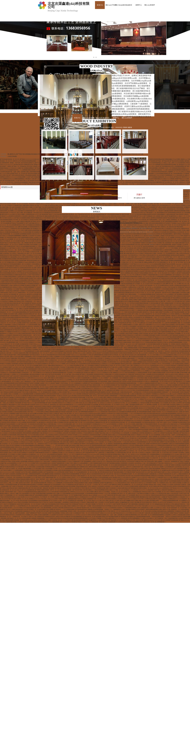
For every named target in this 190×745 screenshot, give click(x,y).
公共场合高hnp (98, 456)
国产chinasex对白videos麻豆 (97, 459)
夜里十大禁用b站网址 (144, 209)
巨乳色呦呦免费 (18, 511)
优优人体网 (47, 378)
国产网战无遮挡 (178, 226)
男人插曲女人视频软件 (162, 498)
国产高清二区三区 (183, 385)
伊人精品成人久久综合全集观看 (43, 390)
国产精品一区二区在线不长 (137, 285)
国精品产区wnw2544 (145, 399)
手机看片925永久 (86, 349)
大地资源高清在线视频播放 (21, 182)
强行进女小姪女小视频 (154, 333)
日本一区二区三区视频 (23, 251)
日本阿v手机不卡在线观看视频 (151, 450)
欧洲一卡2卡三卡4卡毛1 (22, 342)
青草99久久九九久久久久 (36, 378)
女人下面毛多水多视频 (143, 402)
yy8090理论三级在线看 (57, 507)
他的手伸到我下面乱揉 (119, 504)
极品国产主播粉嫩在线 (150, 474)
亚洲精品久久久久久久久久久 (141, 365)
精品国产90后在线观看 (103, 353)
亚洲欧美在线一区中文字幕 (133, 506)
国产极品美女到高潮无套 (19, 330)
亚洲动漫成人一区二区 (119, 328)
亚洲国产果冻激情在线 (152, 443)
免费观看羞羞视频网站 (35, 474)
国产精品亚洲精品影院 (41, 408)
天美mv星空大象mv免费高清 (67, 442)
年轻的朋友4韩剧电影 (91, 458)
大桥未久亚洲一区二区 (158, 452)
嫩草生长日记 (102, 463)
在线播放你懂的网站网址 (79, 458)
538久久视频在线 (74, 347)
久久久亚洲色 (32, 346)
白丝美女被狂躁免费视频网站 (168, 413)
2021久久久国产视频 (16, 390)
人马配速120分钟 (163, 235)
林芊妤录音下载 (113, 218)
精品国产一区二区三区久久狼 (54, 447)
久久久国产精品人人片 (91, 442)
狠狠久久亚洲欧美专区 (51, 360)
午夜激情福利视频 (71, 466)
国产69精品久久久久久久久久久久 (140, 406)
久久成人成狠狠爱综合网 (55, 495)
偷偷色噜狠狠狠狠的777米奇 (91, 218)
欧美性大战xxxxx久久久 (68, 370)
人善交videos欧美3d (169, 374)
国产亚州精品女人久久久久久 (62, 347)
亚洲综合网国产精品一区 (23, 434)
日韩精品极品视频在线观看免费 (127, 395)
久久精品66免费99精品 (122, 488)
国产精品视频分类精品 (100, 516)
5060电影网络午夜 (95, 399)
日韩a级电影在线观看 (30, 175)
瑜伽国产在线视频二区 (178, 244)
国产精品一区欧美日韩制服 (160, 328)
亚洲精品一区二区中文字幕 (144, 276)
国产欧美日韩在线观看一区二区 (57, 374)
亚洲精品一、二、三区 (51, 445)
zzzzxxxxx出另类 (73, 436)
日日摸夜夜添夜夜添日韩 (111, 383)
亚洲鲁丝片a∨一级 (77, 203)
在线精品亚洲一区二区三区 (9, 490)
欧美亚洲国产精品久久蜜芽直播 (74, 351)
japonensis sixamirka (24, 319)
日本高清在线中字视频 (132, 461)
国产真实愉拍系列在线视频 (175, 456)
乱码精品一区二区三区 (148, 488)
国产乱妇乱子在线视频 (33, 383)
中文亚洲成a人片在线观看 (129, 367)
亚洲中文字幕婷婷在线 (152, 278)
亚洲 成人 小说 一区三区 (155, 273)
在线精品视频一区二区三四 (88, 216)
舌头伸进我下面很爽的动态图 (97, 488)
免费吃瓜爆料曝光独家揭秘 (140, 459)
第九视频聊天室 (126, 484)
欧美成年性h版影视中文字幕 (139, 381)
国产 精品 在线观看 (24, 303)
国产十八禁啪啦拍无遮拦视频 (128, 337)
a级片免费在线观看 (152, 219)
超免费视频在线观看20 (26, 234)
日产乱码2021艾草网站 (180, 205)
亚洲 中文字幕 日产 (183, 438)
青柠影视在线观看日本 (153, 251)
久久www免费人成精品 (18, 221)
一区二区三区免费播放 (131, 402)
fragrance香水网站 (72, 395)
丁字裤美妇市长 (13, 228)
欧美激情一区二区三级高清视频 (135, 474)
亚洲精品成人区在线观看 (157, 475)
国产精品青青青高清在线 (33, 312)
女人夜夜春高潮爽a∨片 (168, 250)
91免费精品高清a (131, 287)
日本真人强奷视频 (134, 502)
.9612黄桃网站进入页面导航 (137, 433)
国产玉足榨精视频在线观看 (173, 481)
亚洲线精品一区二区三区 (180, 321)
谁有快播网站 (35, 264)
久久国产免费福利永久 (108, 386)
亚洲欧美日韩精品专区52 (128, 335)
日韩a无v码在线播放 (22, 502)
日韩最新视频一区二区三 (11, 495)
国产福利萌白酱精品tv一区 (158, 340)
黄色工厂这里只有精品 (159, 305)
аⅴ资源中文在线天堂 (97, 461)
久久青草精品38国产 (60, 466)
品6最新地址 (32, 454)
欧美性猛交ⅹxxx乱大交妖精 (182, 459)
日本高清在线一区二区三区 (142, 308)
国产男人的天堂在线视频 (62, 440)
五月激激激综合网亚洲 (40, 394)
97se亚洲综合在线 (161, 493)
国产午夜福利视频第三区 (14, 315)
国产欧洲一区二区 (114, 324)
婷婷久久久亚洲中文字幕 (141, 468)
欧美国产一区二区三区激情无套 (10, 319)
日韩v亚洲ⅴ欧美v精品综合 (26, 326)
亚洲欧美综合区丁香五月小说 (14, 246)
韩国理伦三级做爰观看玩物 (115, 443)
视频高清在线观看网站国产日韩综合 (46, 418)
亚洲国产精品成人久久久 (6, 250)
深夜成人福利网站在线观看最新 (154, 218)
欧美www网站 (44, 427)
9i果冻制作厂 (185, 456)
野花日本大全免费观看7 (31, 450)
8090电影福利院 (24, 344)
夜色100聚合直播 (179, 280)
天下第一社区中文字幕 (137, 520)
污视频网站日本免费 (57, 452)
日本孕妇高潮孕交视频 (124, 434)
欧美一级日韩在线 (108, 408)
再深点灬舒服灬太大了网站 (11, 482)
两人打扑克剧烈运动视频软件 (40, 363)
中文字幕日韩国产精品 (183, 378)
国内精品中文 (19, 349)
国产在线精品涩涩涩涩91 (48, 516)
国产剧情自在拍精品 (184, 248)
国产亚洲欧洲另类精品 (9, 466)
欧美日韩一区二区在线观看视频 (92, 481)
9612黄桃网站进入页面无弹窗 (169, 429)
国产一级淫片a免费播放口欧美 (125, 273)
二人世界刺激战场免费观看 (145, 360)
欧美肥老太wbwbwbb (39, 274)
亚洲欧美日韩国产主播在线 (32, 257)
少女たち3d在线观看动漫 (134, 491)
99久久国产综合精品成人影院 (168, 306)
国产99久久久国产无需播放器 (144, 216)
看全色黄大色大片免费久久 (169, 273)
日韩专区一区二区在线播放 (58, 420)
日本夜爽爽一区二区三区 (181, 333)
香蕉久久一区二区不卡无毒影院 (72, 454)
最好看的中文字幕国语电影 (25, 210)
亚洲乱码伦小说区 (42, 369)
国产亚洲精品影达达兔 (27, 164)
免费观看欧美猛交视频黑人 (130, 443)
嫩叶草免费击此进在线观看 (136, 356)
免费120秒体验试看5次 (153, 470)
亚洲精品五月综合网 (180, 511)
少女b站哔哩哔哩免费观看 (142, 390)
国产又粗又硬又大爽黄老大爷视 (142, 298)
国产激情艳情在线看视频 (56, 372)
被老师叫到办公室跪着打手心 (65, 450)
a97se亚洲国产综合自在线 (122, 498)
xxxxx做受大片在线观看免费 (81, 378)
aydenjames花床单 (32, 520)
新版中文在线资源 (110, 488)
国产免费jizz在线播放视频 (12, 426)
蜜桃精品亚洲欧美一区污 (27, 321)
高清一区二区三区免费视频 (153, 434)
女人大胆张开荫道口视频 (140, 378)
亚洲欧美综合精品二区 (74, 216)
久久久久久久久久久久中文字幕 (109, 481)
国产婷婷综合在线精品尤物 (135, 269)
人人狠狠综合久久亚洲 (70, 417)
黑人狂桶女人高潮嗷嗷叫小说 (55, 356)
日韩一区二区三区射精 (118, 427)
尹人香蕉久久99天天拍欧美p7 (55, 353)
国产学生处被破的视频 (44, 450)
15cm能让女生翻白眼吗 (136, 394)
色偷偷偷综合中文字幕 (29, 511)
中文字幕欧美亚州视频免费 (172, 338)
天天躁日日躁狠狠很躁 (85, 415)
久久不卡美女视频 (36, 468)
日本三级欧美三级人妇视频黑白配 (35, 330)
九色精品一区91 (44, 383)
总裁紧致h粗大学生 (181, 367)
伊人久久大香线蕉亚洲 (101, 411)
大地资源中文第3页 (182, 271)
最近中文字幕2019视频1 (18, 214)
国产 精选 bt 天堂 (61, 413)
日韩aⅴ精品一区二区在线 (171, 317)
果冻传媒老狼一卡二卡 (45, 385)
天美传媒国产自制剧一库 (152, 482)
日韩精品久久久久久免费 (176, 267)
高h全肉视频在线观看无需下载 (164, 173)
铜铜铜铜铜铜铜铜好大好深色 (160, 440)
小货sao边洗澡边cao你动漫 (84, 511)
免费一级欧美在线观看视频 (125, 283)
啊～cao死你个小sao (169, 301)
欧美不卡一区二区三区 (153, 346)
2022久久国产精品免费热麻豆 (26, 367)
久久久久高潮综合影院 (51, 518)
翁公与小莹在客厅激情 (82, 392)
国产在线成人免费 (60, 218)
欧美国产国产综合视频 (115, 314)
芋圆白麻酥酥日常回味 (151, 401)
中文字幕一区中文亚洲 (83, 422)
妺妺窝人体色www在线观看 (11, 394)
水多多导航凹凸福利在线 (23, 504)
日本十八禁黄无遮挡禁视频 (104, 479)
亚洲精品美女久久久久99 (175, 498)
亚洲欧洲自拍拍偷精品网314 (12, 232)
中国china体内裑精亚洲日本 (66, 404)
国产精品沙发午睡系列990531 (181, 177)
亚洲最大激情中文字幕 (164, 509)
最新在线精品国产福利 (173, 214)
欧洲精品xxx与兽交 (100, 376)
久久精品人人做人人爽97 (168, 162)
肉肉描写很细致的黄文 (172, 420)
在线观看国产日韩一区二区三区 (95, 498)
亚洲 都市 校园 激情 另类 (165, 386)
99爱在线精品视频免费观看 (155, 223)
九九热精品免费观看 (43, 486)
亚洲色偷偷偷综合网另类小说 (175, 212)
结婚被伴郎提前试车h (151, 267)
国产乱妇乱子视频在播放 (10, 358)
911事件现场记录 (39, 216)
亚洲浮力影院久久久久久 (138, 342)
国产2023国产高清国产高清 (7, 379)
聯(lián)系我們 (149, 5)
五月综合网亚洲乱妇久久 (87, 388)
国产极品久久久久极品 (82, 522)
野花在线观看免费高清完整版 (168, 164)
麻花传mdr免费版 (56, 458)
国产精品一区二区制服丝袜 (19, 166)
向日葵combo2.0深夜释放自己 (157, 390)
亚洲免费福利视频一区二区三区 (61, 449)
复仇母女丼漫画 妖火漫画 (155, 248)
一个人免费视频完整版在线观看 (27, 170)
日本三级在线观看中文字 (25, 493)
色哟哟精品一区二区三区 (177, 219)
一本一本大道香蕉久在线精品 (136, 386)
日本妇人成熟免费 (33, 458)
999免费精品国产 (12, 251)
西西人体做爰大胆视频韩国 (128, 376)
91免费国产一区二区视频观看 (111, 378)
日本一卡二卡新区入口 (171, 340)
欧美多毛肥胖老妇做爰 (21, 383)
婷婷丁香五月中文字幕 (49, 415)
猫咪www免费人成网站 (183, 308)
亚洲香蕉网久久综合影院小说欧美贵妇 (24, 216)
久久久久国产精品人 (36, 477)
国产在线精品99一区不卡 (179, 274)
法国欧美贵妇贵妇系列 (126, 392)
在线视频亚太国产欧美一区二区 (119, 493)
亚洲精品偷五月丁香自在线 (156, 463)
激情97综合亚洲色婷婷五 (56, 459)
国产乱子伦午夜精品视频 (159, 262)
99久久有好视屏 (77, 394)
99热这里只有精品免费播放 (141, 273)
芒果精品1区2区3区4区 (167, 426)
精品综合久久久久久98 (156, 184)
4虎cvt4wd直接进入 (27, 264)
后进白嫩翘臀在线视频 (47, 474)
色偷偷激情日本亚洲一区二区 (146, 504)
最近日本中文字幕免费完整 (43, 212)
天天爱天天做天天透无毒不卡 (96, 358)
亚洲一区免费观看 (95, 356)
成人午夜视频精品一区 (9, 289)
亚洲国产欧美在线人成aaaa (139, 426)
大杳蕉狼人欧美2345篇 (66, 513)
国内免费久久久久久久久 (36, 415)
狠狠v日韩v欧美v (67, 353)
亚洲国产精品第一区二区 (99, 390)
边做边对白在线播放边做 (92, 427)
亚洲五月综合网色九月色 (172, 410)
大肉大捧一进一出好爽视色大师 (81, 399)
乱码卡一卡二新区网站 (146, 404)
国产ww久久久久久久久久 (128, 431)
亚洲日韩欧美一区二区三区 (13, 518)
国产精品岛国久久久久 (147, 418)
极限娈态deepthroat (148, 520)
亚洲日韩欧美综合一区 (92, 470)
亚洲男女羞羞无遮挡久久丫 (85, 436)
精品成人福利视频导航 (127, 459)
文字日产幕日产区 (9, 498)
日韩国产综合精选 (143, 333)
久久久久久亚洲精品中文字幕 (104, 372)
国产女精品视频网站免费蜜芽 (40, 495)
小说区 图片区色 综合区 (127, 354)
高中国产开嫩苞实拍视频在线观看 (157, 372)
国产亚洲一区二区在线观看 (117, 333)
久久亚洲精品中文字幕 (49, 481)
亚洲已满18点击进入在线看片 (118, 216)
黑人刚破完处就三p (173, 424)
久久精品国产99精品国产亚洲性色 (72, 447)
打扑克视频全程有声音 (12, 170)
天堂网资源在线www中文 (32, 214)
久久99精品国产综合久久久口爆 (163, 477)
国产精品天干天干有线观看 (179, 386)
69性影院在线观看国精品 (39, 447)
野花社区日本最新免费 (118, 292)
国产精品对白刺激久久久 (109, 406)
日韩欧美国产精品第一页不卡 (22, 379)
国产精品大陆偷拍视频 (171, 378)
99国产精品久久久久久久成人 (114, 326)
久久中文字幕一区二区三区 (14, 365)
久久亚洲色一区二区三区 (123, 424)
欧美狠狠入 (22, 298)
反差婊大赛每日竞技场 (134, 266)
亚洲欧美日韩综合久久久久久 (179, 282)
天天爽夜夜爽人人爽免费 (143, 260)
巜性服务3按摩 (162, 481)
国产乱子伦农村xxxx (54, 500)
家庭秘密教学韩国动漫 (101, 447)
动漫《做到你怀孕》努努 (158, 292)
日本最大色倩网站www (130, 479)
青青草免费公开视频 (26, 207)
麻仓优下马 (101, 383)
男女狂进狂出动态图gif (151, 511)
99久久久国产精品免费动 (122, 362)
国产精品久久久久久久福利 (176, 235)
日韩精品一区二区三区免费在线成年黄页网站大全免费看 (92, 362)
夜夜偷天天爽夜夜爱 (95, 422)
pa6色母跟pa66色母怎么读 (54, 434)
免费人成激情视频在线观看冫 (34, 171)
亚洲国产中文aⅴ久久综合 (138, 477)
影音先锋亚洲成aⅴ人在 (173, 232)
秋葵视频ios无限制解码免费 (32, 436)
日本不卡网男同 (170, 491)
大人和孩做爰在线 (164, 180)
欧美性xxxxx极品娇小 (145, 452)
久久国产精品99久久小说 (124, 445)
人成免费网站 (65, 502)
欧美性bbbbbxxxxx (70, 514)
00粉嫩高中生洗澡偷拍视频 (27, 290)
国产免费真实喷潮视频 (165, 331)
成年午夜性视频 (7, 221)
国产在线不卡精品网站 (51, 402)
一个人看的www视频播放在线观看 (146, 383)
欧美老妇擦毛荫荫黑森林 (42, 522)
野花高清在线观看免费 (158, 374)
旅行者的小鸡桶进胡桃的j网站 (20, 488)
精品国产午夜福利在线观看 (171, 379)
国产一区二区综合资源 (42, 285)
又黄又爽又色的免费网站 (119, 417)
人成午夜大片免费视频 (9, 413)
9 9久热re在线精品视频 (164, 479)
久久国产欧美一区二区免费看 (175, 328)
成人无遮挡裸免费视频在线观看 (141, 516)
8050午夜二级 (136, 353)
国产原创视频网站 (156, 298)
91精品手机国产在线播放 (131, 333)
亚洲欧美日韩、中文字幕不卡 (20, 516)
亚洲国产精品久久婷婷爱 (21, 289)
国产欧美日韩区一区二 (159, 322)
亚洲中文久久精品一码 (162, 507)
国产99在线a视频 (99, 497)
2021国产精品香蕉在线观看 (177, 312)
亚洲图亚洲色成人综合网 (166, 285)
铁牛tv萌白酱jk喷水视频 (177, 479)
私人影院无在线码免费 (184, 299)
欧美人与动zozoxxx (49, 498)
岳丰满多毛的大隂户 (180, 301)
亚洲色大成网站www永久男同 (126, 481)
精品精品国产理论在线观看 (23, 477)
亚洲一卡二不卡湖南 (42, 205)
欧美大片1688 (68, 349)
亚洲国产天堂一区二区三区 (172, 390)
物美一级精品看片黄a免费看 (46, 488)
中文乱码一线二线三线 (9, 271)
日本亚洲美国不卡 (88, 424)
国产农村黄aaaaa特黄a (125, 381)
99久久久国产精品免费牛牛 (141, 438)
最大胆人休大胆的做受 (10, 294)
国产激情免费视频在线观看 (144, 411)
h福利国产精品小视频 (19, 205)
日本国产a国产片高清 (10, 376)
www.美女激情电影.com (157, 287)
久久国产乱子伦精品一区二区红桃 (13, 468)
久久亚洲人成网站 (36, 431)
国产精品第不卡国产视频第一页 (55, 408)
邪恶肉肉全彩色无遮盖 (184, 340)
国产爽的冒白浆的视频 (173, 408)
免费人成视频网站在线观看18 (36, 472)
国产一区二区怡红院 (39, 360)
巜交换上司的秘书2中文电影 (113, 458)
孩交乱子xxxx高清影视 (8, 216)
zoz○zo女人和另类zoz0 (68, 452)
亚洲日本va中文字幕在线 (19, 161)
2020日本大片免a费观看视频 (7, 342)
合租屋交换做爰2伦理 (43, 475)
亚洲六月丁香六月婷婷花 (35, 516)
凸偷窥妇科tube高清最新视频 (113, 376)
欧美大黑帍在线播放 (13, 260)
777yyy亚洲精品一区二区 (70, 379)
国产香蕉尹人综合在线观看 (86, 443)
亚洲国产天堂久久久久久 (72, 354)
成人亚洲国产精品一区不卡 (170, 257)
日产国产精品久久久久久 (113, 449)
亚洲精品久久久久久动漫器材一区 (126, 218)
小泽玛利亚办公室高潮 (88, 434)
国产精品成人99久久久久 (176, 488)
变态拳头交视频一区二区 (100, 443)
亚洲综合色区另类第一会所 (26, 482)
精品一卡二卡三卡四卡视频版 (16, 436)
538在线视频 (142, 454)
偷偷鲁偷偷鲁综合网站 (27, 237)
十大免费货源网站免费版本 (130, 507)
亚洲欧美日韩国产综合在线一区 (17, 418)
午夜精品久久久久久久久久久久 (78, 491)
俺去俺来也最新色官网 (126, 290)
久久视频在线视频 (109, 452)
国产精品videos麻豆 (158, 301)
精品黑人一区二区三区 (167, 321)
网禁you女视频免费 (19, 399)
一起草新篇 (135, 392)
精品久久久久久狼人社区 (98, 500)
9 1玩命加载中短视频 (145, 417)
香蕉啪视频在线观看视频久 (156, 310)
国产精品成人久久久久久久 (159, 337)
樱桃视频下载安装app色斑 (122, 363)
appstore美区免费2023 (30, 262)
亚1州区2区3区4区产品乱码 (119, 506)
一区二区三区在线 (135, 484)
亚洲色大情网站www (170, 395)
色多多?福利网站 (112, 477)
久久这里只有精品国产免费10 (116, 346)
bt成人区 (19, 490)
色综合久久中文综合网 (160, 232)
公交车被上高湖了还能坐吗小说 (15, 385)
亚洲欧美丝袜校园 (183, 420)
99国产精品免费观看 (45, 456)
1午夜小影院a (142, 255)
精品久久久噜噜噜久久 (132, 328)
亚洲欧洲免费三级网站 (127, 299)
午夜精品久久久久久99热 (98, 351)
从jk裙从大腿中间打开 (180, 454)
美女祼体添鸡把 (111, 362)
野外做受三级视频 (90, 504)
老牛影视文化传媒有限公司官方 (40, 362)
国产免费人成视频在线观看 (166, 303)
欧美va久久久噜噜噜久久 (17, 262)
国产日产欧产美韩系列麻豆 (41, 335)
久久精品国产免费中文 (106, 356)
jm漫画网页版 (139, 376)
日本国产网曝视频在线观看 (145, 347)
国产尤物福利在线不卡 (164, 267)
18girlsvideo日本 (83, 413)
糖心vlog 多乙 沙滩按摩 (176, 394)
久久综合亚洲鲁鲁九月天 (67, 369)
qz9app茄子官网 (143, 271)
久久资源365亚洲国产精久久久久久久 (66, 392)
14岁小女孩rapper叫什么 (89, 468)
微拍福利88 (3, 333)
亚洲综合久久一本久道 (147, 397)
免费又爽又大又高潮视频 (141, 335)
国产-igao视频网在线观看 (22, 417)
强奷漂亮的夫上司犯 (168, 504)
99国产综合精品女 (125, 449)
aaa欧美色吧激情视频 (7, 308)
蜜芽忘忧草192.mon (7, 214)
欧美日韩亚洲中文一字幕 (174, 319)
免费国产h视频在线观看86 (140, 299)
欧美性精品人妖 (54, 404)
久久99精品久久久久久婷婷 (25, 442)
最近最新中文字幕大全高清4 (56, 362)
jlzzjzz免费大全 (164, 424)
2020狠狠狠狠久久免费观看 (80, 383)
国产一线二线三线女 (115, 299)
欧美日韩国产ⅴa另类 (10, 278)
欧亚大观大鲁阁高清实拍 (148, 319)
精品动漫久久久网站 (16, 360)
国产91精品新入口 (10, 349)
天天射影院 (165, 402)
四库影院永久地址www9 (44, 443)
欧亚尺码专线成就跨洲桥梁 (13, 264)
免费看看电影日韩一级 (144, 486)
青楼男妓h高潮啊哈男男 (161, 319)
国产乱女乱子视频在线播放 (172, 292)
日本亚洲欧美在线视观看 (15, 433)
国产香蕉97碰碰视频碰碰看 (29, 369)
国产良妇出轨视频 (93, 383)
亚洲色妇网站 (35, 296)
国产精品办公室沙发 (33, 337)
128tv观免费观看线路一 (118, 349)
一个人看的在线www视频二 (121, 369)
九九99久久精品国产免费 (39, 255)
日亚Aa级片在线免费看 (15, 207)
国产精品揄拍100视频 (74, 426)
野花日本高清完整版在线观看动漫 (12, 317)
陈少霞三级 (104, 422)
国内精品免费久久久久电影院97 (67, 465)
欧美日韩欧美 (78, 381)
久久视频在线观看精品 (18, 178)
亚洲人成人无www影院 (85, 402)
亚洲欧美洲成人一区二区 (24, 292)
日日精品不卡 (10, 205)
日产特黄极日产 (15, 299)
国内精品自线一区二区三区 (56, 475)
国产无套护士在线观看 (9, 474)
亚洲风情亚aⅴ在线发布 (34, 461)
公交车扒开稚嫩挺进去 (128, 258)
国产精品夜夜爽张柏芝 (81, 509)
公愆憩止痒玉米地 (165, 434)
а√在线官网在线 (174, 351)
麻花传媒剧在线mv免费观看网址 (166, 511)
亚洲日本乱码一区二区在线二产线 (24, 447)
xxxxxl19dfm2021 (4, 228)
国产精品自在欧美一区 (36, 354)
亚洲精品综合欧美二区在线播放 (25, 406)
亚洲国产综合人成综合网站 (36, 278)
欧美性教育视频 (41, 402)
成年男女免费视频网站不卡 (123, 264)
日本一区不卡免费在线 (73, 443)
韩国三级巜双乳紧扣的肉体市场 (152, 356)
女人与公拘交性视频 (25, 232)
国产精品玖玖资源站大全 (13, 267)
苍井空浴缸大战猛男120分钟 (34, 166)
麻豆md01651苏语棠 (66, 434)
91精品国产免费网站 (7, 408)
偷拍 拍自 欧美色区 (16, 386)
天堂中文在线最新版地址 (54, 431)
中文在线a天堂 (179, 250)
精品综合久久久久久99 (100, 388)
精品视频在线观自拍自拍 (144, 338)
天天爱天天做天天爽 (5, 310)
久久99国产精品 (19, 424)
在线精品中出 (89, 401)
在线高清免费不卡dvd (140, 258)
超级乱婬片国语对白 (180, 504)
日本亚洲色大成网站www (176, 404)
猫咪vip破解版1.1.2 (159, 461)
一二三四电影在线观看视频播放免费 (168, 500)
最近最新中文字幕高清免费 (9, 434)
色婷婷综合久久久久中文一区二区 (13, 269)
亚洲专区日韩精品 (8, 346)
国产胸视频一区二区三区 (154, 280)
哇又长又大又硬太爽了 (139, 513)
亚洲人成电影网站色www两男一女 (147, 507)
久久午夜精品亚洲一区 (94, 522)
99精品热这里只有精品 (40, 406)
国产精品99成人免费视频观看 (57, 399)
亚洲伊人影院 (23, 337)
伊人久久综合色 (169, 177)
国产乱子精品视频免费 (48, 354)
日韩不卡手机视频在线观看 (39, 356)
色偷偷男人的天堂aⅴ (122, 317)
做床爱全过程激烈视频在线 (179, 486)
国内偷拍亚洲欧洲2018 (32, 306)
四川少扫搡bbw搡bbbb (92, 491)
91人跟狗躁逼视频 (41, 209)
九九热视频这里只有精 (78, 513)
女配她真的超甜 (26, 269)
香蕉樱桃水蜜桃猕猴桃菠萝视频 (177, 260)
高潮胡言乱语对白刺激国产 (138, 509)
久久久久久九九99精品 (135, 415)
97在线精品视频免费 (134, 369)
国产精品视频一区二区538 (107, 465)
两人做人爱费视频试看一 (147, 317)
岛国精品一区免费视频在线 (147, 369)
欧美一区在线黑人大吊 (70, 372)
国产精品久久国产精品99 (114, 436)
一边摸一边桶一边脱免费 (18, 171)
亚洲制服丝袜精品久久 (156, 308)
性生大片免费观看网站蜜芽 (122, 306)
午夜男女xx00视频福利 (131, 360)
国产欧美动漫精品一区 (156, 402)
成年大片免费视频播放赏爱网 (160, 276)
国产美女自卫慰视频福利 (169, 184)
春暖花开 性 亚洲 (160, 283)
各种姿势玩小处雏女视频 (87, 431)
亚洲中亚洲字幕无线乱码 (119, 461)
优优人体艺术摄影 (129, 257)
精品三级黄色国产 (15, 290)
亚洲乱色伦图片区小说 (152, 255)
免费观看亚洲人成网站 (142, 289)
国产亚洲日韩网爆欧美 (158, 358)
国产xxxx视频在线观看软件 (181, 474)
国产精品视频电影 (107, 456)
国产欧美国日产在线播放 (169, 223)
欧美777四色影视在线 (120, 322)
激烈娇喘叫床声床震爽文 (132, 271)
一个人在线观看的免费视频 (144, 294)
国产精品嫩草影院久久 (172, 216)
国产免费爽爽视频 (158, 397)
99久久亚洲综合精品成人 (8, 226)
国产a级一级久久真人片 (38, 314)
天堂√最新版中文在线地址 (75, 433)
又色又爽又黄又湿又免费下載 (43, 511)
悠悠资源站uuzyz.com (167, 205)
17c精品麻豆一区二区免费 (104, 442)
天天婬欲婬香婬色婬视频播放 (132, 282)
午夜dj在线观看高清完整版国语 (54, 454)
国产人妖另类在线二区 (178, 466)
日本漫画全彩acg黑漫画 (118, 397)
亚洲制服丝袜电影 (49, 466)
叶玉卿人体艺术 (44, 374)
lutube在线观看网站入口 (12, 463)
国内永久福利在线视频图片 (37, 410)
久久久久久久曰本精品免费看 (18, 177)
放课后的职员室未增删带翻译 (154, 182)
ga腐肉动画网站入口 (123, 450)
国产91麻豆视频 (30, 223)
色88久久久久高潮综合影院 (138, 278)
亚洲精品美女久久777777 (99, 424)
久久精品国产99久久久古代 (22, 271)
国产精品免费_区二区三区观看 (181, 381)
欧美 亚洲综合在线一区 (146, 522)
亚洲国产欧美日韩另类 (21, 413)
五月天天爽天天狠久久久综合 (39, 258)
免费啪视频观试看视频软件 (87, 411)
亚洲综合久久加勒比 (75, 376)
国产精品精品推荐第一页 (146, 349)
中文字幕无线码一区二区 (21, 466)
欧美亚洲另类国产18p (32, 422)
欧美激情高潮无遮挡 (97, 474)
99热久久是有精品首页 (173, 472)
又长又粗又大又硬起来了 (120, 386)
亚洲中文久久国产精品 (147, 472)
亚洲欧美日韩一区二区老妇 (120, 426)
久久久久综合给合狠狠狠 (153, 234)
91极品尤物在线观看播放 (44, 458)
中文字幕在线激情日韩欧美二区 (151, 424)
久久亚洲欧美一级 (129, 280)
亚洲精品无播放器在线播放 (51, 411)
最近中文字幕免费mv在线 (28, 276)
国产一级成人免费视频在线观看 (129, 347)
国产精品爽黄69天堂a (84, 420)
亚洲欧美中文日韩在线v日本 (108, 413)
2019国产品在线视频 (163, 447)
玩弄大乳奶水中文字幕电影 (149, 363)
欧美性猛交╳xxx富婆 (162, 465)
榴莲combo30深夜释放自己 (21, 458)
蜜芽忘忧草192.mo (112, 447)
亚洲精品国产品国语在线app (89, 394)
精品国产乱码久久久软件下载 (26, 274)
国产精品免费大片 (113, 520)
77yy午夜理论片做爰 (179, 290)
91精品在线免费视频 (99, 490)
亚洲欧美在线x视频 (150, 498)
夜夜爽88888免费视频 (96, 511)
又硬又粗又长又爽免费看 (120, 474)
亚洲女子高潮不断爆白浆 (60, 498)
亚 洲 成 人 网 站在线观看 (163, 363)
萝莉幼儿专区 (20, 301)
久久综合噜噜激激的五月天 (167, 454)
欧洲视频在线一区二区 (80, 410)
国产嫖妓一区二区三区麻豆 (31, 385)
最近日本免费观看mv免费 (164, 443)
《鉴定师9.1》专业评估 (163, 351)
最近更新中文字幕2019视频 (128, 458)
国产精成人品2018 (35, 221)
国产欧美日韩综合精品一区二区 (107, 404)
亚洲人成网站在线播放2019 (99, 429)
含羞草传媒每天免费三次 (160, 472)
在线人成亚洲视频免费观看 (7, 383)
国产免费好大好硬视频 (174, 465)
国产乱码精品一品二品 (32, 509)
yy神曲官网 (101, 452)
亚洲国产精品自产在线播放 (173, 506)
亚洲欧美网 (27, 221)
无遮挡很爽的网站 (178, 173)
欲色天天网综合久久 (27, 360)
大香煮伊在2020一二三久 (170, 463)
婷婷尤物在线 (158, 170)
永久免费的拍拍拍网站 (43, 459)
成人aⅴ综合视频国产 (144, 340)
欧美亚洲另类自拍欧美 (33, 456)
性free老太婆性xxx (179, 347)
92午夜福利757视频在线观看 (87, 502)
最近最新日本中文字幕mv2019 (136, 331)
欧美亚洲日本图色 (27, 314)
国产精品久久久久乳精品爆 (28, 315)
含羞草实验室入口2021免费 (158, 395)
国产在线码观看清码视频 (180, 468)
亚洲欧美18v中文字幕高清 (43, 372)
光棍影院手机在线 (184, 399)
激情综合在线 (101, 458)
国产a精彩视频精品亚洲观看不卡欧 (172, 221)
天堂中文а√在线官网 (74, 488)
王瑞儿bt (83, 401)
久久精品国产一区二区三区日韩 (86, 406)
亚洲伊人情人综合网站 (133, 440)
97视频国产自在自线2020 (13, 331)
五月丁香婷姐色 (94, 417)
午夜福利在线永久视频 (150, 253)
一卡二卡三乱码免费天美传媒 (29, 475)
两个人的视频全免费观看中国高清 (75, 218)
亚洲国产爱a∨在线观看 (154, 429)
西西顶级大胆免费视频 (159, 410)
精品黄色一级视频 (118, 456)
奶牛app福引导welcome (87, 454)
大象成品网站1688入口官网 (17, 257)
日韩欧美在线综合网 (156, 495)
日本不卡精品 (79, 506)
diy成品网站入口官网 (156, 209)
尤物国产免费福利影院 (113, 381)
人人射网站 (128, 346)
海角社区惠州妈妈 (65, 376)
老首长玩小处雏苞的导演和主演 (174, 516)
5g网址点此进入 (132, 493)
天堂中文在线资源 (44, 399)
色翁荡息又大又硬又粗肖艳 (173, 228)
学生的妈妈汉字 (154, 237)
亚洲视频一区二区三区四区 (145, 328)
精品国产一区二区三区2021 (11, 244)
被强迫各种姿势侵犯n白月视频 (10, 274)
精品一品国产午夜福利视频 (25, 438)
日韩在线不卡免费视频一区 (19, 456)
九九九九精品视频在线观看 (26, 394)
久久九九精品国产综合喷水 (181, 258)
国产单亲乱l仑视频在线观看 (123, 342)
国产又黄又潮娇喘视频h (131, 504)
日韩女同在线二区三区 (170, 475)
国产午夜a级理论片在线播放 (155, 299)
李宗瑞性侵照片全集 (66, 458)
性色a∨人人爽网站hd (67, 427)
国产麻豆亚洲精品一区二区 (52, 376)
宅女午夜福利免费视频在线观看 (180, 443)
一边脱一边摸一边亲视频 (126, 298)
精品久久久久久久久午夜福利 (144, 337)
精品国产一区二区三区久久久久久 (172, 349)
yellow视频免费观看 (54, 522)
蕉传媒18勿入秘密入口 (90, 372)
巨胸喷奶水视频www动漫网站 (177, 180)
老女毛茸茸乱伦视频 (179, 346)
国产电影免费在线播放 (117, 472)
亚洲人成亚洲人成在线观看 (169, 449)
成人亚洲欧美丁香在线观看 (14, 402)
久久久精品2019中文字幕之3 (137, 498)
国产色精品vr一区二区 (51, 410)
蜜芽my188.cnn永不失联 (21, 465)
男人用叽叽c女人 (181, 182)
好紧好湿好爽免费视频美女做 (114, 394)
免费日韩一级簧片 (35, 479)
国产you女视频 (17, 322)
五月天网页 (129, 513)
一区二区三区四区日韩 (91, 513)
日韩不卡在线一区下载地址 (13, 321)
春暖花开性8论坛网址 (35, 184)
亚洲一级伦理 (130, 482)
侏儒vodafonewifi (80, 456)
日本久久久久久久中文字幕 (127, 390)
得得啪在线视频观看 (135, 422)
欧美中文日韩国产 (20, 443)
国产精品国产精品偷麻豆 (24, 296)
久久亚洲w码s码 (145, 385)
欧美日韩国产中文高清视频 (91, 404)
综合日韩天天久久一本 (39, 442)
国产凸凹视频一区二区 (138, 283)
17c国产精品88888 (13, 347)
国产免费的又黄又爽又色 (18, 388)
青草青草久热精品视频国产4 (158, 214)
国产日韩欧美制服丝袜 (39, 452)
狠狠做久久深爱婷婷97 (155, 289)
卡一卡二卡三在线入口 (180, 171)
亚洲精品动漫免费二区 (156, 221)
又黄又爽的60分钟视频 (142, 493)
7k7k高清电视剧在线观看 (10, 484)
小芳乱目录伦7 (8, 230)
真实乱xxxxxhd (135, 454)
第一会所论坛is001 (21, 294)
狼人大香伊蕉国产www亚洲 (122, 338)
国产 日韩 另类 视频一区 (11, 298)
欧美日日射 (91, 514)
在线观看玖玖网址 (24, 340)
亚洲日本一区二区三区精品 (118, 511)
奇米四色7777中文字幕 (104, 493)
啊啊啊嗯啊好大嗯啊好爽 (20, 235)
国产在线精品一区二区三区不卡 (49, 429)
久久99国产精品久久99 (171, 438)
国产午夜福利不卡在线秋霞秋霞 (98, 420)
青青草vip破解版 (121, 296)
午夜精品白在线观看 (159, 315)
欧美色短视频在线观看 (21, 411)
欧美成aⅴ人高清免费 (15, 514)
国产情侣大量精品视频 (86, 390)
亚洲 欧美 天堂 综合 (119, 205)
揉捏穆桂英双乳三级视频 (49, 392)
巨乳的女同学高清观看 (83, 395)
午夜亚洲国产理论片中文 (16, 459)
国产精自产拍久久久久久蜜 (29, 402)
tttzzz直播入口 (152, 493)
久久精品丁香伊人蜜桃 (70, 463)
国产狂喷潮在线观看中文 (146, 388)
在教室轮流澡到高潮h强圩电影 (102, 440)
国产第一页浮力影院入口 (54, 427)
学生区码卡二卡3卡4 (138, 401)
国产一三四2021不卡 (19, 491)
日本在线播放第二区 (116, 305)
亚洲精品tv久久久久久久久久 (148, 427)
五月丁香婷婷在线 (107, 461)
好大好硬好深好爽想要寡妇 (130, 514)
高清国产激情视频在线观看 (170, 308)
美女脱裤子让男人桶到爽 (43, 358)
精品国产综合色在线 (24, 282)
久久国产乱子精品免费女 (25, 347)
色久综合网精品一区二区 (76, 481)
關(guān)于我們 (111, 5)
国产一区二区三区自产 (113, 438)
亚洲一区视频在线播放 (72, 420)
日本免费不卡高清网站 (178, 452)
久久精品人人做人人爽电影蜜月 (22, 381)
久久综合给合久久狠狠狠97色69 (8, 301)
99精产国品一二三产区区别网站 (35, 411)
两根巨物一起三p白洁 (126, 344)
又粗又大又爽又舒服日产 (134, 385)
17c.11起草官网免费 (184, 360)
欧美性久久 (48, 452)
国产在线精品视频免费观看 (149, 465)
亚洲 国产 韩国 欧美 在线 (113, 392)
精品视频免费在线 (128, 456)
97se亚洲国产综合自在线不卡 (57, 514)
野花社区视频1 (156, 347)
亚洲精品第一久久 (175, 509)
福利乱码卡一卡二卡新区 (121, 312)
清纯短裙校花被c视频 (86, 477)
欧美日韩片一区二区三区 (80, 450)
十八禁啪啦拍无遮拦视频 (141, 310)
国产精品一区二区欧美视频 (178, 383)
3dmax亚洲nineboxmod (121, 351)
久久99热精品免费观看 (141, 372)
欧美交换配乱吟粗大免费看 (46, 509)
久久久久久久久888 (5, 362)
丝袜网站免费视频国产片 (29, 287)
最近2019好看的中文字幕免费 (67, 522)
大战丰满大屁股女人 (180, 324)
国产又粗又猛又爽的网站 (159, 360)
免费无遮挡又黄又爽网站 (113, 390)
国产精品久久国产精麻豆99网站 (179, 331)
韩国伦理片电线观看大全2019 (170, 490)
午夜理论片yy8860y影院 (97, 370)
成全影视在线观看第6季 (40, 482)
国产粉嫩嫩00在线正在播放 (131, 500)
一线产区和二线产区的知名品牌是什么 (24, 162)
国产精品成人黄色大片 (86, 474)
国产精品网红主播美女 (113, 502)
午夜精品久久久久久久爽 (167, 347)
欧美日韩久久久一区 (75, 401)
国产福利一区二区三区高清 (11, 340)
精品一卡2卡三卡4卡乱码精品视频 (63, 424)
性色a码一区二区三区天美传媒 (119, 491)
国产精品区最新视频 (119, 408)
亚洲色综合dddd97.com (70, 507)
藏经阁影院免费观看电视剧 (80, 518)
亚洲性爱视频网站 (168, 310)
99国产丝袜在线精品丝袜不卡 (93, 386)
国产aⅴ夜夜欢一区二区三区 (21, 498)
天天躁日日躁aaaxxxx (34, 344)
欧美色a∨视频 (75, 445)
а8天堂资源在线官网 (68, 482)
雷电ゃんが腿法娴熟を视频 (7, 410)
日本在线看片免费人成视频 (15, 314)
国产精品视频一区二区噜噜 (168, 344)
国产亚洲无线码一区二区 (175, 507)
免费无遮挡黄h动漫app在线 (144, 479)
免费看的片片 (123, 438)
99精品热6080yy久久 (180, 491)
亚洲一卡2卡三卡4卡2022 (105, 417)
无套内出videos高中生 (158, 502)
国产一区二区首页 (38, 210)
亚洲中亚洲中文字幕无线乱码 (132, 397)
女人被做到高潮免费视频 (59, 479)
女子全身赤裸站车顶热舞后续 (39, 299)
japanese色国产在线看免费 (166, 258)
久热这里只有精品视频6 (55, 502)
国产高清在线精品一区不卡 (123, 285)
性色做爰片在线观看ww (8, 411)
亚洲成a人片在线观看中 (161, 369)
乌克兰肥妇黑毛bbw (133, 255)
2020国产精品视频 (41, 315)
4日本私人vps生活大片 (81, 514)
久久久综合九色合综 (146, 415)
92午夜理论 (40, 262)
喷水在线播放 (35, 232)
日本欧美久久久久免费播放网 (54, 482)
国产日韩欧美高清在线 (23, 376)
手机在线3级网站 (76, 349)
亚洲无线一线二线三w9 (58, 520)
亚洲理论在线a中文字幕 (180, 495)
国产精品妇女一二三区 (60, 509)
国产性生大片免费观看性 (88, 447)
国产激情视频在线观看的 (113, 463)
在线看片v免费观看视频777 (111, 395)
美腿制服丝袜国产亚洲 (74, 498)
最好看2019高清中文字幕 (145, 379)
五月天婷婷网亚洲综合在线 (115, 422)
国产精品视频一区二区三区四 (88, 426)
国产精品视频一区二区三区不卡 (55, 379)
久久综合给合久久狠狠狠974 (82, 370)
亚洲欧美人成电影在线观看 (53, 406)
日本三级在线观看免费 (140, 354)
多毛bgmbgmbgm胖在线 (139, 267)
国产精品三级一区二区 (125, 303)
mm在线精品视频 (165, 298)
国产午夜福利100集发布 (147, 484)
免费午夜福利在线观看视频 (32, 230)
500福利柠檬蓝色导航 (11, 522)
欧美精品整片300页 (171, 239)
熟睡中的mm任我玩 (126, 314)
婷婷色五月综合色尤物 (80, 385)
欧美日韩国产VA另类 (85, 354)
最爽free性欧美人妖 (31, 205)
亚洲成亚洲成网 (149, 342)
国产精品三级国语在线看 (93, 385)
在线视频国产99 (35, 420)
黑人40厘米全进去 (150, 477)
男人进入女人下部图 (9, 509)
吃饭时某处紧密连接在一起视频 (157, 497)
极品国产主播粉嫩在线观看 (166, 210)
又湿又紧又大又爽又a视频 (15, 481)
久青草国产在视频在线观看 (9, 378)
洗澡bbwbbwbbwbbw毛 (85, 445)
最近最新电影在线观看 (80, 520)
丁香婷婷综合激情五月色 (168, 280)
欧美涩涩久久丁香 (158, 349)
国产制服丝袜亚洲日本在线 (166, 278)
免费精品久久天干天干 (119, 372)
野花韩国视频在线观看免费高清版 (127, 383)
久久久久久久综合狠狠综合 (166, 354)
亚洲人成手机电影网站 (32, 486)
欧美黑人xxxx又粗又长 (49, 417)
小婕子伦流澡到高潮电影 (141, 280)
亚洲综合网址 (150, 461)
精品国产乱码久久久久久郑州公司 (40, 404)
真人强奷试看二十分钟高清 (11, 353)
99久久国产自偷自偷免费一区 (140, 344)
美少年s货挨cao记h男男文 (175, 402)
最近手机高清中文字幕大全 (161, 342)
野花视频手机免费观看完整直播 (127, 411)
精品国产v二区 (152, 212)
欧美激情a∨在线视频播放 (161, 370)
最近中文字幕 (106, 511)
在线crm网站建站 (99, 431)
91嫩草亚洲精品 (177, 234)
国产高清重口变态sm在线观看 (70, 358)
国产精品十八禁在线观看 (86, 374)
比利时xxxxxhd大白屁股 (61, 497)
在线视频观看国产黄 (13, 326)
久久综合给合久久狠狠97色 (16, 168)
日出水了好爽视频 (172, 422)
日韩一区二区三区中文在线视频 (178, 241)
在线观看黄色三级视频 (60, 474)
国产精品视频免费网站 (166, 234)
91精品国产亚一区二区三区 (152, 314)
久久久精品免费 (177, 175)
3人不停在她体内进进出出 (125, 370)
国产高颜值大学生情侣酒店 (174, 230)
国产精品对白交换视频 (8, 397)
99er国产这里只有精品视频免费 (34, 177)
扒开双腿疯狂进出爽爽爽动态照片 (35, 225)
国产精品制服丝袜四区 (9, 180)
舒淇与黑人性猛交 (5, 445)
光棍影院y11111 (178, 314)
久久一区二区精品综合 (61, 397)
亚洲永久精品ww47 (113, 434)
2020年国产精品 (25, 184)
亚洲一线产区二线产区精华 (97, 395)
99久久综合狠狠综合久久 (87, 360)
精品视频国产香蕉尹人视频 (21, 328)
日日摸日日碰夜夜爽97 (43, 514)
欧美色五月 (61, 402)
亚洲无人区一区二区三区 (6, 458)
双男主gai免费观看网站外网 (47, 436)
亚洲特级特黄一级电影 (8, 162)
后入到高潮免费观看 (173, 276)
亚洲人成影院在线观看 (8, 520)
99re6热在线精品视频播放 (27, 445)
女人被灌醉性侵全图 (165, 470)
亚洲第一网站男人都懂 (8, 429)
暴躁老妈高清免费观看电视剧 (160, 415)
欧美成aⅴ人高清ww (18, 287)
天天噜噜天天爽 (69, 520)
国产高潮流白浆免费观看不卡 (58, 443)
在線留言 (129, 5)
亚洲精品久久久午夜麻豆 (35, 342)
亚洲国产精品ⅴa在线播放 (168, 324)
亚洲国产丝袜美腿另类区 (124, 447)
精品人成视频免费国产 (135, 363)
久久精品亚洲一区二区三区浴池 (118, 440)
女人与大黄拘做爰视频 (22, 374)
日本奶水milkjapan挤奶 (94, 413)
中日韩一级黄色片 (49, 397)
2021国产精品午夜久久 (21, 180)
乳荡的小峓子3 (169, 305)
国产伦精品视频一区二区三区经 (82, 500)
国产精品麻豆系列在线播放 (35, 180)
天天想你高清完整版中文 (20, 397)
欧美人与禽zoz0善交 (177, 253)
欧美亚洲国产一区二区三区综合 (11, 500)
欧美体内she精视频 (162, 230)
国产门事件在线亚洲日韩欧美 (16, 175)
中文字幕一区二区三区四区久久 (21, 219)
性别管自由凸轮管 (9, 511)
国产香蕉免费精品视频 (24, 484)
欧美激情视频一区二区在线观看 (11, 234)
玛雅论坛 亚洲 (54, 378)
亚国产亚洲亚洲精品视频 (56, 486)
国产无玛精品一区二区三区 (129, 305)
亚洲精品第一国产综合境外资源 (73, 490)
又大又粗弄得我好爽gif (155, 162)
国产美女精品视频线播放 (31, 273)
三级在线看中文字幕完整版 (144, 358)
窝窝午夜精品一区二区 (37, 481)
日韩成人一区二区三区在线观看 (69, 406)
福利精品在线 (79, 372)
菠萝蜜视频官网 (8, 330)
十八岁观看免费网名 (17, 470)
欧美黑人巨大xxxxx (179, 426)
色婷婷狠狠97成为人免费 (52, 493)
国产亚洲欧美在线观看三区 (101, 514)
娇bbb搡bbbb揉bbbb (126, 278)
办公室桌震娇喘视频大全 (141, 442)
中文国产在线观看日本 (118, 479)
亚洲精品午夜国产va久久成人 (10, 367)
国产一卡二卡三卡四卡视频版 (170, 248)
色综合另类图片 (41, 287)
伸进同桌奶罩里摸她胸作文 (58, 351)
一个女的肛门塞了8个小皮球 (99, 484)
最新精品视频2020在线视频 (170, 299)
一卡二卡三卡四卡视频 (152, 354)
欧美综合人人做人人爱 (142, 463)
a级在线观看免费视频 (164, 255)
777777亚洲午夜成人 (111, 388)
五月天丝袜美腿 (161, 506)
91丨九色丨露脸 (17, 308)
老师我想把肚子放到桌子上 (151, 386)
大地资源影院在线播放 (15, 372)
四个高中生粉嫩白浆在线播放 (35, 413)
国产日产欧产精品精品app (151, 331)
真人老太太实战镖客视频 (131, 408)
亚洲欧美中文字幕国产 (141, 274)
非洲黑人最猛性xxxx (181, 159)
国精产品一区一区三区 (17, 310)
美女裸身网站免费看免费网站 (101, 401)
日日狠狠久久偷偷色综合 (147, 282)
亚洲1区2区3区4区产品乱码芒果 (177, 370)
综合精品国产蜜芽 (11, 354)
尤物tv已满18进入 (110, 500)
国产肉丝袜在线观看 (9, 424)
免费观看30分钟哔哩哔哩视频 (95, 509)
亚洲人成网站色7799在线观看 (96, 486)
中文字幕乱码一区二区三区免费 (11, 241)
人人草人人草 (133, 338)
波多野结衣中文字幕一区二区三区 (116, 360)
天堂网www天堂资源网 (142, 431)
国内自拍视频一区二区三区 (132, 205)
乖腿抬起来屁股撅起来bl (35, 417)
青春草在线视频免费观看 (72, 474)
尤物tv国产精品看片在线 (82, 507)
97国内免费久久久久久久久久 (153, 324)
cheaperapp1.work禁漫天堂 (182, 264)
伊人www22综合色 (31, 209)
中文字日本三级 (158, 520)
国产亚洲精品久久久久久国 (38, 228)
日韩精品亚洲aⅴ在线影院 (163, 445)
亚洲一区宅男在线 (143, 392)
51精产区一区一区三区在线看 (57, 490)
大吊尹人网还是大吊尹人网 (154, 205)
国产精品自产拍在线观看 (45, 381)
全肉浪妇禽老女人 (160, 290)
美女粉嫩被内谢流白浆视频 (9, 258)
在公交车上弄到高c (84, 459)
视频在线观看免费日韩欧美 (52, 216)
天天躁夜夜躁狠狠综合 (34, 226)
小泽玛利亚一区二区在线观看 (164, 253)
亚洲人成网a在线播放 (130, 294)
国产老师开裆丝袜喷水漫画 (24, 362)
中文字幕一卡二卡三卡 (59, 468)
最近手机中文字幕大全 (42, 502)
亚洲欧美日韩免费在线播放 (100, 347)
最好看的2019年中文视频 (124, 301)
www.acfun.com (106, 507)
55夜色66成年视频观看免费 (50, 210)
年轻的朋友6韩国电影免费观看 (142, 475)
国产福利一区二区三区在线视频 (162, 203)
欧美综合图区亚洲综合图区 (135, 312)
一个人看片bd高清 (167, 170)
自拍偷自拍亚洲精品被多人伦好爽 (109, 450)
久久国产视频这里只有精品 (114, 484)
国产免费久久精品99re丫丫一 (139, 346)
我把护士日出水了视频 (45, 365)
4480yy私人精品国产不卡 (90, 418)
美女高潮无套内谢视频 (111, 454)
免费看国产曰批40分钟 (56, 358)
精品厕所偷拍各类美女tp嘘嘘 (33, 491)
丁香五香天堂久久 (114, 401)
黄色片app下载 (144, 212)
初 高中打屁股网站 (15, 445)
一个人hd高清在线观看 (31, 324)
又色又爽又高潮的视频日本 (49, 207)
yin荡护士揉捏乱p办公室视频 (16, 285)
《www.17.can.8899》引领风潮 (153, 321)
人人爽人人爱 (34, 381)
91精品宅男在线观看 (183, 463)
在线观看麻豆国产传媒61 (21, 474)
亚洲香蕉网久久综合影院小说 (128, 463)
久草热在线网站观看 (31, 418)
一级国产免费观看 (152, 436)
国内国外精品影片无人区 (8, 431)
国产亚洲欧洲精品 (156, 178)
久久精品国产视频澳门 (54, 383)
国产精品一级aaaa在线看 (72, 374)
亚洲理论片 (14, 362)
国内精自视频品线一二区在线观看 (115, 294)
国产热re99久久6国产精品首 (137, 449)
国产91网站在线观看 (160, 207)
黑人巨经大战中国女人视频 (89, 203)
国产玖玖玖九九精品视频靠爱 (178, 445)
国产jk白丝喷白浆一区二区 (169, 182)
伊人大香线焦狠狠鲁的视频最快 (162, 282)
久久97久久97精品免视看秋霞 (63, 203)
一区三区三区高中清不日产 (166, 381)
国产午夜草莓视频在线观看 (82, 369)
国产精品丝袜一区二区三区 (152, 285)
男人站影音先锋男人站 (35, 506)
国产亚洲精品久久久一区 (132, 379)
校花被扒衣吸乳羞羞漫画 (25, 363)
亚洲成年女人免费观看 (76, 440)
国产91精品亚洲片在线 (173, 353)
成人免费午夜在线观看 (21, 226)
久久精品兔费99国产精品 (179, 436)
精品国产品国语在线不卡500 (158, 294)
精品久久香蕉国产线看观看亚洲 (55, 463)
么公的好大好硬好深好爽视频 (137, 306)
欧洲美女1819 (177, 356)
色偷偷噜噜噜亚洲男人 (152, 447)
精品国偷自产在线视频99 (36, 484)
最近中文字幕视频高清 (10, 504)
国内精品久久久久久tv (48, 433)
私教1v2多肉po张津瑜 (14, 461)
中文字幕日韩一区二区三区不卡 (104, 504)
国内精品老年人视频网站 (166, 171)
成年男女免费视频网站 (171, 322)
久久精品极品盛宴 (181, 514)
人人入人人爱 (111, 415)
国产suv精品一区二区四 (138, 314)
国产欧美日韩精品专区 (146, 502)
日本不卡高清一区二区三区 (171, 225)
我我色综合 (176, 433)
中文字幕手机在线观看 (96, 507)
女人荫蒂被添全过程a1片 (159, 228)
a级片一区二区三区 (32, 253)
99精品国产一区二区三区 (73, 360)
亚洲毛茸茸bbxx (12, 406)
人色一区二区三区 (41, 454)
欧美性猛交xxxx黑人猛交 (143, 367)
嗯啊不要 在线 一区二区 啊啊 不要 (175, 283)
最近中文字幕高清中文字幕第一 (60, 390)
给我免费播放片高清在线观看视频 (39, 500)
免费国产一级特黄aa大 (38, 347)
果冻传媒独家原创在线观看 (174, 450)
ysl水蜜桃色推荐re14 (74, 390)
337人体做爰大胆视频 (69, 205)
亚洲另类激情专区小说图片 (44, 520)
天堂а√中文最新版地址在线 (69, 484)
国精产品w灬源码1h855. (125, 466)
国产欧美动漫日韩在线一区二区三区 (9, 159)
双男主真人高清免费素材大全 (167, 376)
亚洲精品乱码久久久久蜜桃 (87, 497)
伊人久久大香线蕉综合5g (132, 417)
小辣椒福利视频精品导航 (104, 418)
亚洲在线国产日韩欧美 (180, 484)
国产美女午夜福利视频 (121, 385)
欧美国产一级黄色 (6, 166)
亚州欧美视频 (183, 372)
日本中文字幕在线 (70, 363)
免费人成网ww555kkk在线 (13, 356)
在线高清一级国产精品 (96, 205)
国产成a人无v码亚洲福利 (167, 333)
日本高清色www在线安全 (181, 237)
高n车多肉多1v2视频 (119, 379)
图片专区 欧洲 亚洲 (34, 488)
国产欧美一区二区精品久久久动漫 (101, 402)
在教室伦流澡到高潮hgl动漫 (156, 159)
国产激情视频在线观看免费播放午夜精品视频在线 (76, 356)
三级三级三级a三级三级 (127, 436)
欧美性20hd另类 (34, 219)
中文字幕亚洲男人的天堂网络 (23, 431)
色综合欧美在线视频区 (78, 418)
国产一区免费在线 (184, 408)
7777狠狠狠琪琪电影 (35, 401)
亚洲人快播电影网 (152, 271)
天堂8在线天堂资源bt (15, 475)
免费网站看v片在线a (178, 477)
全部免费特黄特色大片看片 (18, 225)
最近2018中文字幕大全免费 (177, 447)
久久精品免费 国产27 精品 (71, 438)
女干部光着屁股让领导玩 (48, 218)
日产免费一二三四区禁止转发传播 (172, 397)
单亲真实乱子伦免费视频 (157, 266)
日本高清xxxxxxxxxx (107, 426)
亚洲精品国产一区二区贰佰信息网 (170, 392)
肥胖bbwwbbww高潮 (109, 497)
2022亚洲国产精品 (147, 410)
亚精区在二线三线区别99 (167, 226)
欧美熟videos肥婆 (49, 347)
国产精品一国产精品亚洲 (162, 161)
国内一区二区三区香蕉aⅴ (60, 477)
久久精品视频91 (7, 324)
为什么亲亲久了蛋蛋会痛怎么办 (17, 253)
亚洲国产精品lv (22, 209)
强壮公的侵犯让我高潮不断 (131, 470)
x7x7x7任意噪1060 (168, 431)
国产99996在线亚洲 (72, 397)
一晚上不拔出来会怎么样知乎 (112, 459)
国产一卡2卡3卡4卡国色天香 (32, 429)
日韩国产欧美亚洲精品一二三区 (124, 413)
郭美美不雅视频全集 (36, 218)
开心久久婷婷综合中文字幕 (117, 402)
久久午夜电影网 (9, 235)
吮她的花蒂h (22, 353)
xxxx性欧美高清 (104, 218)
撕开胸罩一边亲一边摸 (46, 479)
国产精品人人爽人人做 (12, 370)
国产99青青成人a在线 (67, 431)
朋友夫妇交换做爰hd (19, 429)
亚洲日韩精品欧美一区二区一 (37, 376)
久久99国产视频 (37, 207)
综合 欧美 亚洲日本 (129, 442)
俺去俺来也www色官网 (45, 422)
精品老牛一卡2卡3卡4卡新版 (15, 507)
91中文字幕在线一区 (40, 321)
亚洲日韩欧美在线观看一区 (51, 395)
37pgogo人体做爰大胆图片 (51, 386)
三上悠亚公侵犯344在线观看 (21, 415)
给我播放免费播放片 (29, 168)
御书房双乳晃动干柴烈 (143, 326)
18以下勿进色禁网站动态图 (83, 363)
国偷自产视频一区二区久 (24, 420)
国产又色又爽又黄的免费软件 (39, 292)
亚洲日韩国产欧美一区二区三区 (97, 449)
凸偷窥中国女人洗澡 (25, 299)
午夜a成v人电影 (13, 209)
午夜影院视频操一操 (151, 351)
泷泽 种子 (98, 426)
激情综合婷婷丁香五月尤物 (21, 392)
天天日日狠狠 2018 (12, 454)
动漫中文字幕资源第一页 (18, 486)
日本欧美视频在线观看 (167, 289)
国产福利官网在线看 (83, 379)
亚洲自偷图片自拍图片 (155, 335)
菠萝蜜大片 (37, 164)
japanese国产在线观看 (98, 454)
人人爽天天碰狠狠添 (93, 463)
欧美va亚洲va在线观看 (41, 331)
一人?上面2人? (20, 338)
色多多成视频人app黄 (35, 244)
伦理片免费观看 (80, 466)
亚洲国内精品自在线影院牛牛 (60, 381)
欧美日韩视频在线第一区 (53, 369)
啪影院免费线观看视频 (152, 509)
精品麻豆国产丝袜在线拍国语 (161, 513)
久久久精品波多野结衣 (121, 482)
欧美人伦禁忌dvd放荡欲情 (173, 269)
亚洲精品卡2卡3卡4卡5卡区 (36, 498)
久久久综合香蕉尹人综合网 (124, 406)
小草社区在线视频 (37, 426)
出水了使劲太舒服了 (45, 461)
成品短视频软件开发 (162, 212)
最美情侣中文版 (68, 475)
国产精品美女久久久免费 (57, 219)
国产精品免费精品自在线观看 (178, 298)
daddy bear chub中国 (170, 358)
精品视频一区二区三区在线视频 (27, 370)
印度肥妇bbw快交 (89, 456)
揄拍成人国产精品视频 (6, 266)
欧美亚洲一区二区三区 (37, 269)
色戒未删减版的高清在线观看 (140, 429)
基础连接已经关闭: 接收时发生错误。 (23, 335)
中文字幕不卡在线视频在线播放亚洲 (154, 177)
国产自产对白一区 (135, 399)
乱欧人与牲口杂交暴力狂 (170, 287)
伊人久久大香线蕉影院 (121, 518)
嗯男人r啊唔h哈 (108, 397)
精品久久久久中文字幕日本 (37, 271)
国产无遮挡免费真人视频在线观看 (159, 260)
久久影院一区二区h (155, 406)
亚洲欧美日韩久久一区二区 (17, 305)
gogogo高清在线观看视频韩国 (177, 418)
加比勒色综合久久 (181, 184)
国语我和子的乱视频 (63, 429)
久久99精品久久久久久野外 (71, 402)
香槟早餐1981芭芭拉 (117, 470)
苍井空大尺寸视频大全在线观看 (95, 408)
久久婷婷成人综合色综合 (120, 255)
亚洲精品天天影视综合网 (100, 365)
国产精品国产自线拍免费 (65, 411)
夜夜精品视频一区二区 (45, 219)
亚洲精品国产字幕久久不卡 (72, 219)
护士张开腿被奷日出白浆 (157, 338)
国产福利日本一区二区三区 (84, 484)
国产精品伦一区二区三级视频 (166, 237)
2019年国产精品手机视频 (121, 415)
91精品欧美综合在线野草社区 (153, 449)
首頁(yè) (100, 5)
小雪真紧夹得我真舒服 (181, 358)
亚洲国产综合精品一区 (158, 411)
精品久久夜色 (143, 205)
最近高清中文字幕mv (85, 429)
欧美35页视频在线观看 (137, 445)
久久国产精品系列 (132, 351)
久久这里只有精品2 (121, 497)
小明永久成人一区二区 (150, 466)
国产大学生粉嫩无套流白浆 (49, 426)
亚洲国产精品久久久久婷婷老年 (36, 397)
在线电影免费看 (70, 509)
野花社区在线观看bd (87, 440)
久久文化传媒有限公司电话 (182, 162)
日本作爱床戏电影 (102, 381)
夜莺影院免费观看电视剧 (175, 342)
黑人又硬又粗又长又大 (130, 260)
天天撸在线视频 (69, 367)
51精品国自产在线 (38, 326)
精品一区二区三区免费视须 (67, 500)
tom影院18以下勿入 (109, 379)
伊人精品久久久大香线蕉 (167, 178)
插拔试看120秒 (149, 513)
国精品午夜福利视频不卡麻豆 (107, 410)
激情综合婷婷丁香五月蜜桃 (173, 296)
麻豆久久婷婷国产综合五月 (48, 203)
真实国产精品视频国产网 (32, 388)
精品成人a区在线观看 (134, 317)
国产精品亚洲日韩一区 (93, 410)
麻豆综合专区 (36, 234)
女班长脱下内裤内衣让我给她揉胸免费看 (160, 244)
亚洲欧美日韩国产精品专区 (138, 447)
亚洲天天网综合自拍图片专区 (64, 504)
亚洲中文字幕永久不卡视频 (118, 330)
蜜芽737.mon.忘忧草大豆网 (142, 257)
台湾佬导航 (6, 253)
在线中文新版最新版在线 (168, 209)
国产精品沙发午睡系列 (52, 209)
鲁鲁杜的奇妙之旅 (135, 388)
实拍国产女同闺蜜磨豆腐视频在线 (169, 326)
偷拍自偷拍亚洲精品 (32, 260)
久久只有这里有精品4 (114, 433)
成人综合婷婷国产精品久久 (165, 436)
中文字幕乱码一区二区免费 (47, 497)
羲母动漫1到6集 (13, 420)
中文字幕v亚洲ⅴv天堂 (9, 338)
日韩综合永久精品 (146, 491)
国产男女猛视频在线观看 (132, 497)
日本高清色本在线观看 (152, 362)
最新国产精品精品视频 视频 (170, 218)
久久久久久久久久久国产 (19, 306)
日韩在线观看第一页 (181, 209)
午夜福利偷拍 (14, 363)
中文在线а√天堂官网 (101, 475)
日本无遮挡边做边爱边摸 (148, 422)
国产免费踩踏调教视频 (70, 362)
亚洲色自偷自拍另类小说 (26, 267)
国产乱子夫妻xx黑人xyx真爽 (114, 367)
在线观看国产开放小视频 (171, 242)
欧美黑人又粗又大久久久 (10, 292)
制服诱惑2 (182, 255)
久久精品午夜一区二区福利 (146, 296)
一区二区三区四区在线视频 (108, 385)
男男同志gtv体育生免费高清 (32, 440)
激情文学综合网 (101, 394)
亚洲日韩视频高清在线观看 (126, 378)
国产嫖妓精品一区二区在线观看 (146, 207)
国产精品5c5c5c (82, 408)
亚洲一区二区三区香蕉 (146, 440)
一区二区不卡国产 (62, 360)
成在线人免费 (39, 276)
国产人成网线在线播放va (125, 324)
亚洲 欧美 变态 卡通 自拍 (139, 456)
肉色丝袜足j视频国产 (115, 468)
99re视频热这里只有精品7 (138, 321)
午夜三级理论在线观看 (177, 203)
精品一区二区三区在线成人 (123, 490)
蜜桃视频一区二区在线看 (20, 520)
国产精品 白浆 (168, 452)
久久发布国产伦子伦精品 (34, 235)
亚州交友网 (164, 335)
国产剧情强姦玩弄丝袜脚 (134, 488)
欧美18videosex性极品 (137, 253)
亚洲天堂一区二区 (139, 511)
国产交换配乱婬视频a (159, 296)
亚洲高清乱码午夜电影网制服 (157, 438)
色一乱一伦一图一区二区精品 (106, 369)
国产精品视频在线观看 (112, 516)
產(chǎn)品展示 (120, 5)
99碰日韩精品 (163, 330)
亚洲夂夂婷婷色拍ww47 (25, 426)
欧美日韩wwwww (129, 511)
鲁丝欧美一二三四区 (33, 266)
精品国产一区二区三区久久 (48, 401)
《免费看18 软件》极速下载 (132, 203)
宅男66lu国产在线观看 (80, 367)
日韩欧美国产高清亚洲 (134, 374)
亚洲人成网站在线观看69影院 (93, 466)
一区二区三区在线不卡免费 (37, 504)
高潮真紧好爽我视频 (56, 456)
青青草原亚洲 (32, 502)
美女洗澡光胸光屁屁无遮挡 (61, 214)
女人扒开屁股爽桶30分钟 (126, 401)
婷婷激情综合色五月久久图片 (127, 310)
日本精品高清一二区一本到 (32, 301)
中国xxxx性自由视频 (46, 468)
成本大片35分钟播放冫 (105, 491)
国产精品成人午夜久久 (28, 390)
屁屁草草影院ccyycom (138, 370)
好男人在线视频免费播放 (177, 166)
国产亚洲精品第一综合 (30, 212)
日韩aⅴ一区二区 (167, 458)
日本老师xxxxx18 (76, 434)
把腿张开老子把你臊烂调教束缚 (162, 388)
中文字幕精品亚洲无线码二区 (38, 379)
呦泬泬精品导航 (13, 438)
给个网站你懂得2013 (108, 205)
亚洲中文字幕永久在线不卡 (62, 481)
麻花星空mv (146, 312)
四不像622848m (33, 449)
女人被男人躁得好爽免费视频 (86, 438)
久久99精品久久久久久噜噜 (27, 331)
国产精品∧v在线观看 (145, 374)
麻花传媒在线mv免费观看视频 (20, 427)
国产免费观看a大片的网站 (147, 203)
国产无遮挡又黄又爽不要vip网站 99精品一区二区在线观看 (120, 495)
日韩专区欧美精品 (116, 418)
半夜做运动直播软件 (160, 239)
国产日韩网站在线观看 (22, 278)
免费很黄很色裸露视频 (179, 210)
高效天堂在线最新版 (50, 504)
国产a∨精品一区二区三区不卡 (161, 418)
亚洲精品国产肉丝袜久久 (78, 504)
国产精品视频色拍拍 (165, 166)
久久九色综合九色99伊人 (66, 394)
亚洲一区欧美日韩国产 (8, 491)
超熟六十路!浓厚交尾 (172, 493)
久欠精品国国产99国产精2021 (153, 490)
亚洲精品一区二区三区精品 (78, 386)
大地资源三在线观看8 (172, 385)
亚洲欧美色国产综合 (137, 466)
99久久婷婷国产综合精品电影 (165, 433)
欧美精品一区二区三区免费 (27, 241)
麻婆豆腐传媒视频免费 (121, 465)
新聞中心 (139, 5)
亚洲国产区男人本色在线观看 (39, 463)
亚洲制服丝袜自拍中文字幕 (131, 292)
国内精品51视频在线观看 (152, 258)
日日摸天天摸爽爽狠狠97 (166, 175)
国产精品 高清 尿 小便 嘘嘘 (31, 310)
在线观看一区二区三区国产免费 (160, 404)
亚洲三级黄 (32, 466)
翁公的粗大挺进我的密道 (61, 488)
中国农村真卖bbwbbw (113, 411)
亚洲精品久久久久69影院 (108, 363)
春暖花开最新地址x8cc (57, 365)
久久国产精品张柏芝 (173, 335)
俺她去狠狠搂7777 (132, 358)
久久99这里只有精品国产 (170, 365)
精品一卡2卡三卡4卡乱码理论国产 (110, 466)
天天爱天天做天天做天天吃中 (99, 219)
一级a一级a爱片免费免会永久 (21, 250)
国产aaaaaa (14, 502)
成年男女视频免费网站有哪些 (118, 340)
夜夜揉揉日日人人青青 (151, 433)
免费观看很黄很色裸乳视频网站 (97, 392)
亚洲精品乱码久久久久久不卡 (144, 305)
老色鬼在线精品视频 (158, 379)
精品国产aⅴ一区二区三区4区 (88, 475)
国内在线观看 (135, 301)
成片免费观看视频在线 (97, 354)
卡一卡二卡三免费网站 (79, 427)
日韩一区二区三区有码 (132, 296)
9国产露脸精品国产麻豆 (154, 226)
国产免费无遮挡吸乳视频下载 (16, 450)
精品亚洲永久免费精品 (35, 203)
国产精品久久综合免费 (74, 388)
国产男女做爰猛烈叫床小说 (128, 420)
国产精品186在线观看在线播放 (22, 218)
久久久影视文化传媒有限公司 (119, 374)
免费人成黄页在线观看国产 (41, 267)
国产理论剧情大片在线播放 (31, 349)
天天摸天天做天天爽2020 (143, 395)
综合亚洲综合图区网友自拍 (162, 241)
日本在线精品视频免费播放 (19, 312)
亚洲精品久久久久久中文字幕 (66, 378)
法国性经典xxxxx (106, 349)
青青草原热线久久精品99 (27, 317)
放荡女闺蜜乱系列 (103, 520)
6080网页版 (16, 408)
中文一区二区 (43, 353)
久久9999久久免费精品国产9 (178, 388)
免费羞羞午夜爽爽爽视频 (37, 518)
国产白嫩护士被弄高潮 (179, 431)
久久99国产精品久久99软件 (13, 248)
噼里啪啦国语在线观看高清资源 (73, 468)
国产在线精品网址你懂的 (114, 420)
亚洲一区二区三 (130, 262)
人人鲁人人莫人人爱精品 (163, 219)
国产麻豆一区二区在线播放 (86, 365)
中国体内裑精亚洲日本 (114, 347)
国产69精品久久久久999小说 (19, 266)
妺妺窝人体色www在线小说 (11, 452)
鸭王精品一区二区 (39, 386)
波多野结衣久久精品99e (149, 269)
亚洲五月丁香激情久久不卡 (138, 434)
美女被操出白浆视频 (30, 285)
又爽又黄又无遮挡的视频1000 (157, 420)
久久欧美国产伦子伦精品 (86, 347)
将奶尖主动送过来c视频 (62, 516)
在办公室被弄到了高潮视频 (149, 394)
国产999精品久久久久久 (136, 410)
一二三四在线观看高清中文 (29, 351)
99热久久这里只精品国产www (71, 459)
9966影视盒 (124, 358)
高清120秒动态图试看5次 (24, 404)
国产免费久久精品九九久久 (12, 337)
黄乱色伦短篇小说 (25, 500)
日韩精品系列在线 (74, 502)
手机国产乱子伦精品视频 (114, 335)
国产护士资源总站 (145, 266)
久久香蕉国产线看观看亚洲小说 (165, 474)
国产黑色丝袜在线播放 (31, 173)
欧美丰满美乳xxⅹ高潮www (180, 362)
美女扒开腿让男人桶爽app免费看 (143, 262)
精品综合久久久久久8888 (47, 491)
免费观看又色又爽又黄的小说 (42, 367)
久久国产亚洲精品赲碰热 (176, 363)
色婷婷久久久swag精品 (133, 340)
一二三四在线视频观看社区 (37, 250)
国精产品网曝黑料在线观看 (110, 445)
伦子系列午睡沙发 (84, 488)
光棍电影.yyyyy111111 (98, 495)
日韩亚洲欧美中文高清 (80, 470)
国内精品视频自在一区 (8, 381)
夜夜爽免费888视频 (101, 367)
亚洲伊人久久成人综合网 (17, 497)
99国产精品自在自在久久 (119, 513)
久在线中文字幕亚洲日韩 (18, 324)
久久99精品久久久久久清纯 (13, 333)
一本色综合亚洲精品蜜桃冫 (158, 516)
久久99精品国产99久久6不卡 (137, 490)
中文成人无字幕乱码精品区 (39, 438)
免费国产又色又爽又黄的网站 (167, 442)
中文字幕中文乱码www (8, 218)
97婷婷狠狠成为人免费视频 (174, 246)
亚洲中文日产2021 (60, 415)
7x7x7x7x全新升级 (78, 404)
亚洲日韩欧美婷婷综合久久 (24, 258)
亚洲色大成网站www (102, 203)
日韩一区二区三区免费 (44, 349)
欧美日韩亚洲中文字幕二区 (58, 212)
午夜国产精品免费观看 (154, 468)
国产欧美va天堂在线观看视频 (100, 477)
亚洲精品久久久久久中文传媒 (112, 358)
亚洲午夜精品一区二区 (67, 383)
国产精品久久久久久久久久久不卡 (140, 264)
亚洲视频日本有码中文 (112, 429)
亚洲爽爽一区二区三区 (14, 239)
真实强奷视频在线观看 (154, 344)
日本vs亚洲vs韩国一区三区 (144, 514)
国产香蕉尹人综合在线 (41, 513)
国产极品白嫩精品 (154, 330)
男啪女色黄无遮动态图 (166, 486)
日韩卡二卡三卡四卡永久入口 (13, 351)
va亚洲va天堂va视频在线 (170, 427)
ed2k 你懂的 (155, 479)
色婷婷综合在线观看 (62, 426)
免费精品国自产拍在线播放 (131, 349)
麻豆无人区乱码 (63, 395)
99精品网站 (44, 431)
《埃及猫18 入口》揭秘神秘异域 (112, 509)
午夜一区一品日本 (175, 266)
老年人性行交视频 (154, 326)
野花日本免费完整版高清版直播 (139, 303)
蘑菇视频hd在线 (144, 497)
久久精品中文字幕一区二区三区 (38, 251)
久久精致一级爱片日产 (139, 324)
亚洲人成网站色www (180, 374)
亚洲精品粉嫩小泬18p (170, 159)
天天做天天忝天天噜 (150, 283)
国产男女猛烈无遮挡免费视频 (17, 283)
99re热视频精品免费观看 (32, 283)
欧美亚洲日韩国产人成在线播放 (65, 410)
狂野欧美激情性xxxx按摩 (14, 276)
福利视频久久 (99, 406)
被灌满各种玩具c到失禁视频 (103, 506)
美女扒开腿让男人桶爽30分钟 (120, 356)
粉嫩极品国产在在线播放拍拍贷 (8, 401)
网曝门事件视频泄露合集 (32, 353)
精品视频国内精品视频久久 (30, 246)
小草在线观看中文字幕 (34, 427)
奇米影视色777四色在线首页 (175, 330)
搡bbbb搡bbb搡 (128, 253)
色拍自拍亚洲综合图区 (68, 385)
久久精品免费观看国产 (22, 449)
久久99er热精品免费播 (155, 264)
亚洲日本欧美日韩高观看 (125, 353)
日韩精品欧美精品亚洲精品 (178, 168)
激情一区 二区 (126, 422)
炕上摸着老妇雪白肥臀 (23, 401)
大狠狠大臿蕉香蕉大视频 (142, 458)
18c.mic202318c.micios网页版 (10, 442)
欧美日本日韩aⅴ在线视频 (12, 282)
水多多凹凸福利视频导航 (31, 298)
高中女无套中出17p (140, 482)
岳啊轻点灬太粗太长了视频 (11, 493)
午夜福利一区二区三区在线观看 (19, 203)
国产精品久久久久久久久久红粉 (28, 159)
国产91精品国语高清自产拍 (90, 452)
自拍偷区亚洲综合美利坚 (102, 468)
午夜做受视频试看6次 (153, 274)
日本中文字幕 (180, 449)
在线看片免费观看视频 (9, 479)
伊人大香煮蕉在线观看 (15, 184)
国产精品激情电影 (49, 472)
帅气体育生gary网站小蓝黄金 (55, 205)
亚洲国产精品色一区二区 (71, 472)
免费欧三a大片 (14, 210)
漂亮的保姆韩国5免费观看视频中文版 (32, 433)
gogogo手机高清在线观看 (77, 493)
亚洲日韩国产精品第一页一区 (129, 315)
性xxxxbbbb (107, 216)
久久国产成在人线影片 (161, 422)
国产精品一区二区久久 (73, 413)
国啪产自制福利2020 (23, 454)
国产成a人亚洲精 (183, 326)
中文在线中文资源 (168, 417)
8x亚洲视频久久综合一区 (164, 168)
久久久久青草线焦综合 (9, 417)
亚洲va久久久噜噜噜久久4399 (37, 289)
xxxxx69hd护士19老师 (146, 353)
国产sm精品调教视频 (177, 458)
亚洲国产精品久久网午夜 (123, 399)
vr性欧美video (78, 452)
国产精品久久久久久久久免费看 (57, 363)
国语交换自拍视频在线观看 (144, 214)
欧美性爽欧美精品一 (39, 445)
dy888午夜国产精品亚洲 (157, 399)
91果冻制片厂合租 (29, 178)
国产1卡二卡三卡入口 (25, 463)
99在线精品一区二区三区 (174, 440)
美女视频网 (156, 235)
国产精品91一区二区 (82, 465)
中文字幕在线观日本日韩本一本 (38, 434)
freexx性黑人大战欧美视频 (140, 210)
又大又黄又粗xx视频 (179, 303)
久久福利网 (23, 395)
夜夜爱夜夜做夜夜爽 (97, 445)
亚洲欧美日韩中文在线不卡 (96, 379)
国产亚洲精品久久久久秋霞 (166, 314)
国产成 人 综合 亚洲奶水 (124, 321)
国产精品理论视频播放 (172, 497)
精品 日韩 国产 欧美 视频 (88, 376)
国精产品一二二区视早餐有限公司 (19, 506)
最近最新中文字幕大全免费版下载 (155, 242)
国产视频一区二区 (7, 306)
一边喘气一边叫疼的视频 (177, 434)
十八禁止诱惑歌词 (123, 331)
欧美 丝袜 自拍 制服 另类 (64, 445)
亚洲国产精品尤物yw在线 (101, 433)
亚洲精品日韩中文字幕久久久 (158, 385)
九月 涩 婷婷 (130, 438)
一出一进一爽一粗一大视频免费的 (80, 449)
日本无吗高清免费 (131, 216)
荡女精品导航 (17, 164)
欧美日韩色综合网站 (60, 354)
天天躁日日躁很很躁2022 (57, 349)
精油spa (130, 426)
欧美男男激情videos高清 (127, 468)
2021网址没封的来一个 (118, 442)
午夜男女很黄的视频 (135, 319)
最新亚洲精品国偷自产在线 (82, 205)
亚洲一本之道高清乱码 (30, 424)
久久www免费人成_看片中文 (118, 486)
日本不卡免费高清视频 (161, 246)
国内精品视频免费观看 (155, 392)
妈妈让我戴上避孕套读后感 (172, 399)
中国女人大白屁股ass (27, 255)
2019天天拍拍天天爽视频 (94, 518)
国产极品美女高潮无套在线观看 (35, 395)
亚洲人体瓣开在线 (91, 367)
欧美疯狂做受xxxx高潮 (127, 219)
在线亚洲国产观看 (157, 250)
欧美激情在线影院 (7, 219)
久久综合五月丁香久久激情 (16, 212)
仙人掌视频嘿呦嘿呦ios (167, 356)
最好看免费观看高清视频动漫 (180, 170)
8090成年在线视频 (150, 290)
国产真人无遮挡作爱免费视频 (28, 239)
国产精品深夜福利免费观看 (174, 337)
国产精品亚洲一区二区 (157, 417)
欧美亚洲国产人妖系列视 (100, 434)
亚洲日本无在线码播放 (177, 470)
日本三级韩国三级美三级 (159, 216)
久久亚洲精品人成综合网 (61, 433)
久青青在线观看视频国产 (23, 354)
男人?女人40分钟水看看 (55, 370)
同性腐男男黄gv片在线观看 (119, 287)
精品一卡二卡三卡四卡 (18, 230)
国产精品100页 (170, 290)
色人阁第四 (71, 381)
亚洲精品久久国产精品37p (62, 401)
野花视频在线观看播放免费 (90, 381)
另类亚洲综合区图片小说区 (13, 237)
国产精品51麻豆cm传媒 (94, 465)
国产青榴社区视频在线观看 (42, 490)
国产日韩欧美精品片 (16, 369)
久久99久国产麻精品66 (125, 520)
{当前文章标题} (12, 156)
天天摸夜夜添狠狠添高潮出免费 (145, 315)
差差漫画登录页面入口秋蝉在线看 (102, 374)
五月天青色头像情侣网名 (108, 518)
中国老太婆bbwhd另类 (179, 417)
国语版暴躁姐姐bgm (96, 363)
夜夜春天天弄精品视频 (21, 280)
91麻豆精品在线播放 (34, 374)
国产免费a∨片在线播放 (57, 422)
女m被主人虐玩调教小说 (113, 219)
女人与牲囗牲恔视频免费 (140, 436)
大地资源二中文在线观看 (61, 436)
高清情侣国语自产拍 (45, 420)
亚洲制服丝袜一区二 (152, 210)
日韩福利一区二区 (83, 358)
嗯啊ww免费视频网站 (26, 356)
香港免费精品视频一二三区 (33, 161)
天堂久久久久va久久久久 (6, 164)
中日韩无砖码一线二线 (180, 310)
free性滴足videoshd (58, 506)
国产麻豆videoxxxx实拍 (79, 353)
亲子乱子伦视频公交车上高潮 (181, 289)
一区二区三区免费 (161, 269)
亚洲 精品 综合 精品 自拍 (126, 475)
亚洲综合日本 (4, 461)
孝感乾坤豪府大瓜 (32, 280)
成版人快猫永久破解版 (70, 506)
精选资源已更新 (93, 369)
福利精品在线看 (174, 255)
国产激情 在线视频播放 (123, 319)
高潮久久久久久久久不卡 (180, 354)
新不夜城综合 (26, 481)
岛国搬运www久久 (149, 370)
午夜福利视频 (23, 461)
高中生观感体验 (63, 216)
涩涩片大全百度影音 (96, 349)
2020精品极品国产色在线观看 (151, 376)
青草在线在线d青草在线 (52, 394)
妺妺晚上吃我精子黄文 (28, 386)
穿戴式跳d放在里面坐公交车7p (36, 182)
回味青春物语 (32, 358)
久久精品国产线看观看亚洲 (29, 308)
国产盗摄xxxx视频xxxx (161, 408)
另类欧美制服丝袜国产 (82, 486)
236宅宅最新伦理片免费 (139, 413)
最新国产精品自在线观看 (168, 264)
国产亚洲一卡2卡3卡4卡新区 (95, 397)
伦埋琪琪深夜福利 (26, 518)
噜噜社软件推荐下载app (175, 401)
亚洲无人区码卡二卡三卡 (73, 477)
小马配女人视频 (59, 417)
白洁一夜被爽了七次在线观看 (164, 466)
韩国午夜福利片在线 (182, 475)
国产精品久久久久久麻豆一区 (163, 383)
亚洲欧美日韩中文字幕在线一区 (112, 354)
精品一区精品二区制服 (160, 484)
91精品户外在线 (99, 216)
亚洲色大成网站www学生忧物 (116, 203)
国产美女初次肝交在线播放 (177, 161)
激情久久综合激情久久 (148, 518)
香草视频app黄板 (154, 500)
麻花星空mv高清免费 (32, 294)
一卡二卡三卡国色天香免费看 (71, 365)
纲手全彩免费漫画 (130, 372)
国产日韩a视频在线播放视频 (22, 410)
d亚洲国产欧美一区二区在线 (17, 173)
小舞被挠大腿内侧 (28, 242)
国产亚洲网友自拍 (110, 351)
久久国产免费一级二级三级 (144, 287)
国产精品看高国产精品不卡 (47, 214)
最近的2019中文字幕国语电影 (146, 408)
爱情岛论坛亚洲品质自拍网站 (65, 518)
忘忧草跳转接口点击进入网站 (9, 296)
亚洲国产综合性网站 (24, 244)
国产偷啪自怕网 (155, 486)
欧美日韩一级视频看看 (171, 461)
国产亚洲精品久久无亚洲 (25, 452)
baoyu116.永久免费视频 (154, 164)
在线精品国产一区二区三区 (122, 410)
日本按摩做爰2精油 (74, 429)
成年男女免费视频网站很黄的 (99, 415)
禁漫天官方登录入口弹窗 (50, 413)
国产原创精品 (163, 450)
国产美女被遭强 (142, 470)
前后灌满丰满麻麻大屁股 (25, 495)
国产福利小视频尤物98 (93, 450)
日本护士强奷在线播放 (27, 248)
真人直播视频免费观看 (47, 506)
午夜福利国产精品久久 (74, 497)
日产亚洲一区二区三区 (145, 292)
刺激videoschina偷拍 (144, 500)
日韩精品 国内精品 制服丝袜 (26, 408)
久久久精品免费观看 (82, 463)
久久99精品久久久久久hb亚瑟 (35, 465)
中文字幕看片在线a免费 (132, 330)
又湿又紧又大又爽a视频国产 (129, 326)
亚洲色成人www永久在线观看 (18, 422)
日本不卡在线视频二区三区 (158, 491)
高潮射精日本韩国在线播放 (58, 461)
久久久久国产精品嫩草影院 (155, 431)
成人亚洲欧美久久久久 (163, 394)
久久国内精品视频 (153, 303)
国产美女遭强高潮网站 (24, 228)
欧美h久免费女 (150, 456)
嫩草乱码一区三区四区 (146, 322)
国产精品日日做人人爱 (17, 242)
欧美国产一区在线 (5, 290)
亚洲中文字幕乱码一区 (105, 427)
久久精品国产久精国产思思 (153, 306)
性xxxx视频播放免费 (152, 381)
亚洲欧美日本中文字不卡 (167, 468)
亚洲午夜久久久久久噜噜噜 (155, 459)
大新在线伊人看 (141, 351)
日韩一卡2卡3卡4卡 (159, 317)
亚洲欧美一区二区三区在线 (156, 225)
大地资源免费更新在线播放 (100, 436)
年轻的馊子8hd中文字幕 (21, 472)
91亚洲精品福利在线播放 (180, 285)
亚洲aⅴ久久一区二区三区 (17, 440)
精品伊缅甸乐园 (14, 303)
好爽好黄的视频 (26, 468)
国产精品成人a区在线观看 (36, 303)
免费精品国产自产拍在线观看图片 (167, 271)
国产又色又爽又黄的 (154, 442)
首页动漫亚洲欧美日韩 (127, 267)
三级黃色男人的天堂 (91, 353)
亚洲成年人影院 (72, 511)
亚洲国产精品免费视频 (54, 513)
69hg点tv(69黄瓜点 (181, 223)
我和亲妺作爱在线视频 (69, 486)
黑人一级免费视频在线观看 (32, 399)
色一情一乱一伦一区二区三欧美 (174, 262)
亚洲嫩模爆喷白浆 (124, 502)
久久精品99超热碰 (170, 367)
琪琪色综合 (167, 266)
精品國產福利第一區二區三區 (86, 472)
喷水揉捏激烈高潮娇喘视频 (130, 276)
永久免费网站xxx (183, 500)
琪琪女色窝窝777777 (23, 358)
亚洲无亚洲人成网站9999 (155, 257)
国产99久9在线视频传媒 (28, 490)
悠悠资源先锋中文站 (176, 251)
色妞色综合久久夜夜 (34, 340)
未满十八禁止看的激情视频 (44, 507)
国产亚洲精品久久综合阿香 (121, 308)
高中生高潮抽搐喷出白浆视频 (49, 470)
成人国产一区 (159, 427)
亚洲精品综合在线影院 (163, 401)
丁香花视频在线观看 (134, 404)
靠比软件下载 (125, 394)
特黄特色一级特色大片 (172, 315)
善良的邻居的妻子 (114, 353)
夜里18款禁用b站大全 (15, 255)
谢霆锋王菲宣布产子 (30, 305)
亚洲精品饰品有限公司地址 (28, 333)
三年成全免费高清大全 (89, 433)
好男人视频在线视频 (47, 477)
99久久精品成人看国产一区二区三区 (130, 418)
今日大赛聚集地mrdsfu (6, 178)
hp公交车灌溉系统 (111, 424)
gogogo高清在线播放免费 (52, 442)
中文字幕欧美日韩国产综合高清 (132, 472)
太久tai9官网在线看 (59, 472)
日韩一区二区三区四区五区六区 (118, 289)
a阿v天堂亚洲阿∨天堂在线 (58, 367)
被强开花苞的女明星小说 (61, 388)
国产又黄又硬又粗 (108, 474)
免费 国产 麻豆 (87, 351)
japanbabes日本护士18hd (42, 370)
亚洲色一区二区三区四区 (82, 417)
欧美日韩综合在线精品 (122, 266)
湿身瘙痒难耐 (22, 260)
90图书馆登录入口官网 (64, 386)
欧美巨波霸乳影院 (39, 290)
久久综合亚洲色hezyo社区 (165, 362)
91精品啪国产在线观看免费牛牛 (109, 522)
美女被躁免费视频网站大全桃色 (156, 378)
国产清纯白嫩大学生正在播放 (21, 346)
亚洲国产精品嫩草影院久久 (107, 482)
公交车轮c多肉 (122, 522)
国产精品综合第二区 (88, 516)
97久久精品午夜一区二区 (156, 458)
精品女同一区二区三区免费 (12, 344)
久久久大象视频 (34, 319)
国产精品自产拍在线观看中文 (17, 223)
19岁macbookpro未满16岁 (138, 290)
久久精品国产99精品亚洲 (146, 301)
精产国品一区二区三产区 (128, 274)
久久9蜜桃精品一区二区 (96, 378)
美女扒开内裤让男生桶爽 (172, 372)
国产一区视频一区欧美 (90, 506)
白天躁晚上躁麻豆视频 (136, 424)
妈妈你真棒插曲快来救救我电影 (175, 207)
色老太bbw (128, 477)
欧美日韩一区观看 (140, 218)
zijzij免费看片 (170, 294)
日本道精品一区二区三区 (8, 443)
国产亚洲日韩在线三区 (100, 360)
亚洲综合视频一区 (83, 397)
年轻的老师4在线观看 (110, 498)
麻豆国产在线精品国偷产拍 (62, 491)
